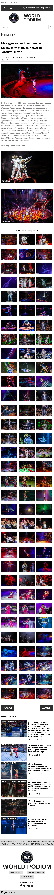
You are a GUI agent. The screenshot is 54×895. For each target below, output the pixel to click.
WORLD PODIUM (32, 17)
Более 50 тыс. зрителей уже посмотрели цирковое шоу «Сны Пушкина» (39, 822)
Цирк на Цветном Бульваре (11, 60)
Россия (23, 57)
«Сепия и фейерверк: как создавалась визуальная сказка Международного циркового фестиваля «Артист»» (39, 787)
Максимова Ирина (28, 231)
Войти (3, 2)
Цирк (16, 57)
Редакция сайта (15, 872)
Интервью (22, 781)
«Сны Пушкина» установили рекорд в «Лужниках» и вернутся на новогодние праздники (40, 767)
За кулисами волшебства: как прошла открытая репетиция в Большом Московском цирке (39, 749)
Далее (46, 707)
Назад (8, 707)
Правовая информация (36, 872)
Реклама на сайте (27, 877)
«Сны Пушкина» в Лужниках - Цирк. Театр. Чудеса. (39, 803)
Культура (12, 721)
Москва (30, 57)
